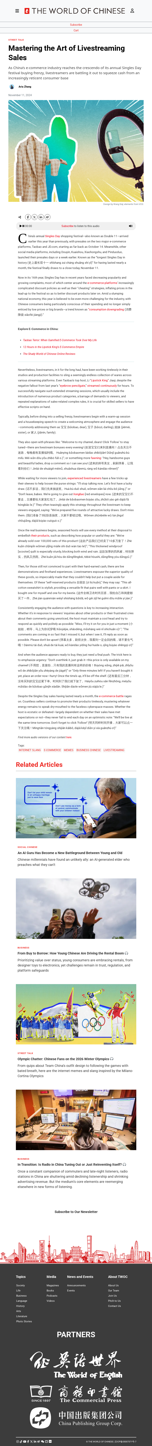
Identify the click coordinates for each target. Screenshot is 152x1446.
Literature (21, 1316)
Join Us (112, 1295)
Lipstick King (99, 380)
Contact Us (114, 1306)
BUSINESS (23, 948)
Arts (18, 1311)
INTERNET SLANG (30, 750)
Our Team (113, 1290)
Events (71, 1290)
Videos (51, 1300)
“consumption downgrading (106, 309)
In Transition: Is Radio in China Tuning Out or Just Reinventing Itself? (70, 1164)
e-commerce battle (111, 696)
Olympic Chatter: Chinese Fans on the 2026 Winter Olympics (63, 1059)
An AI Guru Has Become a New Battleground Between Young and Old (70, 853)
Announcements (76, 1285)
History (20, 1306)
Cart (76, 30)
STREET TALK (16, 40)
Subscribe (76, 24)
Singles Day (52, 236)
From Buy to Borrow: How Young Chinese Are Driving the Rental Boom (71, 953)
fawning (96, 458)
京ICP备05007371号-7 (125, 1441)
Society (20, 1285)
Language (21, 1300)
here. (69, 737)
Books (50, 1290)
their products (40, 535)
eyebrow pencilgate (72, 385)
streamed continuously (102, 385)
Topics (21, 1277)
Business (21, 1295)
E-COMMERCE (52, 750)
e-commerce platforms (102, 283)
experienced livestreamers (84, 478)
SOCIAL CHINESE (27, 847)
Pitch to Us (114, 1300)
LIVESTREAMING (114, 750)
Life (18, 1290)
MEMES (68, 750)
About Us (113, 1285)
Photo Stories (24, 1321)
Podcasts (52, 1295)
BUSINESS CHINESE (89, 750)
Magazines (53, 1285)
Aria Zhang (25, 86)
